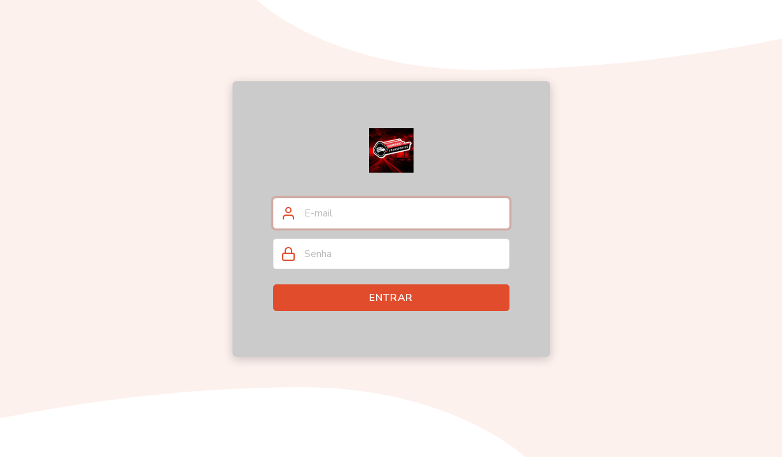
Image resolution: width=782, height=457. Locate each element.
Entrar (390, 298)
